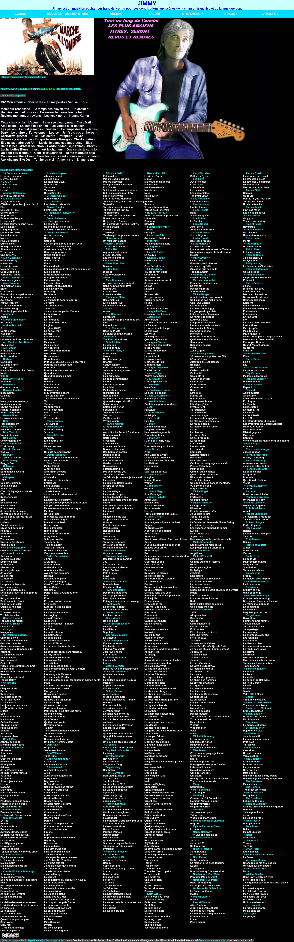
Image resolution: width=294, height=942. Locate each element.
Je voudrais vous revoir (158, 280)
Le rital (4, 784)
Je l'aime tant (110, 888)
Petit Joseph (151, 812)
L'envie (148, 511)
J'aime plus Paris (253, 812)
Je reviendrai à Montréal (257, 516)
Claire (106, 871)
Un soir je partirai (10, 930)
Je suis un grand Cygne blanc (161, 649)
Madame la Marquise (255, 376)
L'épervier (150, 218)
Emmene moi (152, 601)
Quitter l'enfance (154, 834)
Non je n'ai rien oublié (13, 589)
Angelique (196, 553)
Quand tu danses (154, 300)
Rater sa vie (34, 102)
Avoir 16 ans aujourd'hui (58, 775)
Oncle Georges (52, 702)
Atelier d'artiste (53, 567)
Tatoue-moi (196, 815)
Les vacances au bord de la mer (208, 528)
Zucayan (149, 891)
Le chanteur (51, 224)
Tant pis (247, 536)
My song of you (153, 919)
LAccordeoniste (112, 255)
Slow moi (5, 924)
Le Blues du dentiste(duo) (118, 787)
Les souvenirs (152, 733)
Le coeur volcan (153, 702)
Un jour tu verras (200, 803)
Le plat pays (151, 331)
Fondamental (8, 508)
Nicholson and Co (200, 460)
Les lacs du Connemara (204, 694)
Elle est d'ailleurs (253, 305)
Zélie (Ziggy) (197, 350)
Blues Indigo (151, 550)
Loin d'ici (195, 452)
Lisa (105, 513)
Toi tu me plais (152, 868)
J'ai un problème (154, 505)
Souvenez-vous (153, 857)
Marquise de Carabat (156, 756)
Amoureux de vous (55, 471)
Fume (47, 834)
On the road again (10, 407)
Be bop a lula (110, 620)
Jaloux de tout (152, 640)
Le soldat (108, 387)
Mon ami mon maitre (255, 657)
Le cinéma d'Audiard (202, 682)
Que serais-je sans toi (82, 149)
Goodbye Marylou (200, 567)
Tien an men (7, 539)
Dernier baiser (152, 908)
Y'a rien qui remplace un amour (121, 235)
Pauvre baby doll (113, 181)
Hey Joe (149, 421)
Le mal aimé (7, 840)
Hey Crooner (110, 758)
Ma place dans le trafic (116, 519)
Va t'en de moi (152, 885)
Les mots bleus (9, 736)
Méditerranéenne (154, 187)
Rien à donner (52, 384)
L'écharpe (109, 905)
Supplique (109, 632)
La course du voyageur (203, 418)
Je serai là (196, 651)
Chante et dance (199, 201)
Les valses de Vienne (115, 567)
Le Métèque (110, 629)
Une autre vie (8, 255)
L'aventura (109, 316)
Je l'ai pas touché (10, 699)
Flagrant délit (110, 817)
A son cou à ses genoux (158, 530)
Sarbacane (109, 536)
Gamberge (50, 291)
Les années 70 (52, 660)
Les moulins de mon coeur (205, 544)
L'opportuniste (152, 364)
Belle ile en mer (153, 902)
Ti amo (247, 843)
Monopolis (196, 333)
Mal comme (7, 719)
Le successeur (198, 696)
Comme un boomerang (256, 598)
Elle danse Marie (112, 587)
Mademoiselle (152, 750)
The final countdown (115, 339)
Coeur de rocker (153, 564)
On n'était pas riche (55, 705)
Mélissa (148, 758)
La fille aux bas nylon (156, 668)
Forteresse (196, 497)
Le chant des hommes (203, 680)
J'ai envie (108, 882)
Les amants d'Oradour (57, 657)
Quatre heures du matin (204, 474)
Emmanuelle (250, 314)
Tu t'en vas (6, 252)
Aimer (246, 547)
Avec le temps (198, 181)
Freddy (247, 575)
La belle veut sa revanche (205, 578)
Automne (149, 536)
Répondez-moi (111, 530)
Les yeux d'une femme (57, 505)
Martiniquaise (251, 719)
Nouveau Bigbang (154, 784)
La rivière (195, 674)
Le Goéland (109, 908)
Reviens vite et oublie (115, 609)
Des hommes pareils (115, 452)
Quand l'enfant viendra (256, 345)
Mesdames (50, 342)
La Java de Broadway (202, 665)
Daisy (3, 691)
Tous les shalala (9, 848)
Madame (5, 787)
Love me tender (112, 294)
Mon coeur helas (154, 767)
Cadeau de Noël (199, 370)
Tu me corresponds (114, 542)
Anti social (249, 837)
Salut (147, 468)
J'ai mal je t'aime (112, 885)
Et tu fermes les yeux (12, 218)
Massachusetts (252, 784)
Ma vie (4, 238)
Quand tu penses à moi (57, 376)
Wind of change (252, 592)
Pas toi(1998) (151, 294)
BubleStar (150, 905)
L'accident (50, 877)
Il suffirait (248, 671)
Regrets (194, 823)
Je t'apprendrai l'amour (13, 772)
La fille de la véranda (156, 671)
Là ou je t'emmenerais (116, 378)
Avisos (148, 542)
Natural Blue (197, 787)
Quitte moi (249, 347)
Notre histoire (52, 359)
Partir (147, 806)
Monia (246, 240)
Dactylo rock (51, 817)
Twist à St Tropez (54, 547)
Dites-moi (195, 508)
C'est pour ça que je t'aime (118, 868)
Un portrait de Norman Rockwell (121, 224)
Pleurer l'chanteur (200, 466)
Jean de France (53, 618)
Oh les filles (7, 345)
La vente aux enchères (116, 713)
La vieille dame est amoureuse (60, 142)
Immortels (6, 263)
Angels (247, 511)
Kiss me (5, 474)
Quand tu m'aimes (10, 606)
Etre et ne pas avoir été (203, 632)
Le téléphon (197, 868)
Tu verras (49, 190)
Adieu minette (251, 392)
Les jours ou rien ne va (13, 705)
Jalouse (4, 767)
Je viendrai (6, 778)
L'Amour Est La (199, 319)
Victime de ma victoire (203, 817)
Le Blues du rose (253, 817)
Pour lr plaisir (111, 834)
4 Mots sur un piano (155, 271)
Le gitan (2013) (52, 328)
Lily (245, 364)
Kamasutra (196, 575)
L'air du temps (111, 376)
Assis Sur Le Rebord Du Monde (121, 432)
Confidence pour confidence (160, 404)
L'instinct (51, 129)
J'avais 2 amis (52, 491)
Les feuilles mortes (155, 426)
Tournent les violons (156, 308)
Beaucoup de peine (55, 578)
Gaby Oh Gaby (8, 260)
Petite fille (6, 663)
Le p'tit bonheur (112, 347)
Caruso (107, 356)
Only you (248, 218)
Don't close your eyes (157, 896)
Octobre (107, 522)
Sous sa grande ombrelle (158, 854)
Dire (2, 499)
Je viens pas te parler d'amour (61, 311)
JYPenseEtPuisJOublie (13, 832)
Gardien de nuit (112, 463)
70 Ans (48, 559)
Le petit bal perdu (10, 457)
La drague (109, 753)
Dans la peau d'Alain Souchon (22, 146)
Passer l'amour (199, 713)
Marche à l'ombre (253, 429)
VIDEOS (229, 13)
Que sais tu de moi (11, 806)
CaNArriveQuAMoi (14, 136)
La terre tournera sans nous (16, 224)
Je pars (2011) (198, 843)
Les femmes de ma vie (13, 916)
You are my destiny (254, 221)
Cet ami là (50, 589)
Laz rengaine (250, 637)
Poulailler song (9, 308)
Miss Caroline (52, 922)
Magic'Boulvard (112, 570)
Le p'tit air (196, 285)
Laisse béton (250, 407)
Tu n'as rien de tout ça (116, 209)
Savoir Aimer (110, 404)
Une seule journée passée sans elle (210, 539)
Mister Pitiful (51, 466)
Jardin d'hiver (111, 781)
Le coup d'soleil (252, 471)
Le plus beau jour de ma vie (16, 516)
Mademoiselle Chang (202, 328)
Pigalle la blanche (10, 409)
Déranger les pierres (156, 573)
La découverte (52, 314)
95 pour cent (110, 626)
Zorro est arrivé (112, 801)
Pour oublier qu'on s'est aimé (207, 871)
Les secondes (52, 336)
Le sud (194, 865)
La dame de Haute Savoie (118, 483)
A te (2, 328)
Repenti (247, 387)
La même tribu (52, 891)
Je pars (194, 840)
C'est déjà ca (7, 291)
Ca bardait (50, 761)
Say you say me (199, 215)
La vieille (248, 677)
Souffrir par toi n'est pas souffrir (163, 848)
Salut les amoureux (155, 471)
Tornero (148, 229)
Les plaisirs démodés (12, 584)
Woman (148, 483)
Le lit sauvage (8, 910)
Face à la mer (8, 505)
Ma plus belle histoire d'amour (17, 370)
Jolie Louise (51, 423)
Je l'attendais (198, 409)
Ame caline (8, 125)
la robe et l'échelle (113, 485)
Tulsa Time (50, 756)
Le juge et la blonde (155, 705)
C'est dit (5, 494)
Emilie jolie (150, 598)
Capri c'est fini (111, 865)
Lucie (193, 919)
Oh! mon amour (9, 725)
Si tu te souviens (10, 249)
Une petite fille (52, 193)
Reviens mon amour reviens (21, 115)
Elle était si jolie (9, 209)
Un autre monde (252, 753)
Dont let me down (253, 764)
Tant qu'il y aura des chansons (62, 730)
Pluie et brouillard (54, 522)
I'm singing (50, 615)
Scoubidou (249, 567)
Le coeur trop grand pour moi (161, 699)
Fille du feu (150, 612)
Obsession (150, 787)
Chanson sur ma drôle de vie (260, 862)
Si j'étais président (113, 685)
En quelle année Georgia (52, 139)
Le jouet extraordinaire (13, 837)
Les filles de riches (201, 741)
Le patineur (151, 711)
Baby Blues (50, 778)
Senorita (5, 730)
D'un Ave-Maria (199, 916)
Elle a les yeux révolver (203, 263)
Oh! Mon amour (12, 102)
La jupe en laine (153, 677)
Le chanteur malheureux (14, 834)
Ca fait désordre (53, 784)
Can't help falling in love (117, 285)
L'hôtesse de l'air (154, 361)
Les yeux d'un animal (202, 702)
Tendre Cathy (8, 680)
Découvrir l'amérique (255, 294)
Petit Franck (110, 573)
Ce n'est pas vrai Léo (12, 877)
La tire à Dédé (251, 415)
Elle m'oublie (151, 502)
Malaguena (6, 632)
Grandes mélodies (11, 643)
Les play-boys (152, 359)
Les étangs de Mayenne (57, 674)
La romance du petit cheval (160, 688)
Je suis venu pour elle (157, 916)
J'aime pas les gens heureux (60, 857)
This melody (151, 865)
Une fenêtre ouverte (254, 235)
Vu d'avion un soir (200, 485)
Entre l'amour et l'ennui (57, 274)
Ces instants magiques (116, 812)
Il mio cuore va (251, 584)
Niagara (148, 778)
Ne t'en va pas (8, 657)
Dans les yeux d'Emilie (157, 457)
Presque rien (110, 528)
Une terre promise (113, 218)
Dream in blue (111, 584)
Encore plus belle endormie (16, 885)
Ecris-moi (248, 302)
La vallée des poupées (203, 677)
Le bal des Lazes (200, 584)
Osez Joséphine (9, 271)
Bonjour (107, 862)
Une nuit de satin (200, 711)
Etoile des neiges (253, 711)
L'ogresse (249, 654)
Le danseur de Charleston (258, 266)
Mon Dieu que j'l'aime (255, 893)
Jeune (246, 815)
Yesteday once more (156, 927)
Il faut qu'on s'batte (114, 649)
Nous (147, 193)
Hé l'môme (50, 294)
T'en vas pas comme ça (204, 834)
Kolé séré (248, 280)
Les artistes (51, 663)
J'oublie (149, 657)
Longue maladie (199, 454)
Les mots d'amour (113, 257)
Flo (245, 319)
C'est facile (50, 792)
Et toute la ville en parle (57, 606)
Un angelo (150, 232)
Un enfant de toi (252, 246)
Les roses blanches (11, 418)
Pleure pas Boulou (254, 342)
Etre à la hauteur (112, 302)
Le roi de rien (198, 440)
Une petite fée (152, 877)
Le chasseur (197, 432)
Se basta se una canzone (117, 333)
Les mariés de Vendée (57, 677)
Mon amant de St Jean (256, 187)
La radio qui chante (254, 908)
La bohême (6, 575)
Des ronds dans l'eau (115, 592)
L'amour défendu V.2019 (117, 893)
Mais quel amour (10, 795)
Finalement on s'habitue (58, 285)
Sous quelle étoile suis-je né (206, 604)
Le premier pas (199, 739)
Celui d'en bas (8, 485)
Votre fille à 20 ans (253, 694)
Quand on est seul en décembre (121, 398)
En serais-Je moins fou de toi (61, 112)
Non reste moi (8, 660)
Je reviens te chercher (116, 708)
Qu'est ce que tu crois (157, 832)
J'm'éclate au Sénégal (115, 246)
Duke (34, 136)
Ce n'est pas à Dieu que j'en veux (63, 243)
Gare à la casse (153, 623)
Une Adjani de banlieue (203, 747)
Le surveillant (198, 699)
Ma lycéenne (250, 260)
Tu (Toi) (247, 846)
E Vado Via (50, 609)
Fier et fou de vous (254, 879)
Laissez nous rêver (114, 826)
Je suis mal (151, 646)
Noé (146, 781)
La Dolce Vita (8, 702)
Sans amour (51, 387)
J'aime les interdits (55, 854)
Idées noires (7, 392)
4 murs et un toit (9, 387)
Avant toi (5, 488)
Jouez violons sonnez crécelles (162, 660)
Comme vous (198, 387)
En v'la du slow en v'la (203, 511)
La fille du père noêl (155, 350)
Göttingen (6, 361)
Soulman (5, 381)
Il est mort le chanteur (47, 149)
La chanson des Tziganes (59, 623)
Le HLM (247, 418)
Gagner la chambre (155, 620)
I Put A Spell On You (156, 381)
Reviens (48, 381)
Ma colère (48, 136)
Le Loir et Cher (199, 435)
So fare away (197, 846)
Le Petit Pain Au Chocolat (159, 460)
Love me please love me (204, 598)
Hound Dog (109, 288)
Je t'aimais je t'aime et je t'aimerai (122, 477)
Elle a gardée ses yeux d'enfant (208, 764)
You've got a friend (155, 376)
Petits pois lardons (155, 815)
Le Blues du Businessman (15, 815)
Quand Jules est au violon (118, 736)
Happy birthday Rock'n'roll (59, 837)
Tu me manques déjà (80, 152)
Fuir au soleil (197, 398)
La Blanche (249, 404)
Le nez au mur (52, 331)
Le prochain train (154, 716)
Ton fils (148, 305)
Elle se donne (52, 271)
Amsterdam (151, 319)
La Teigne (248, 412)
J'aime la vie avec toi (12, 646)
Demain (247, 193)
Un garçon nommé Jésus (58, 741)
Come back (50, 812)
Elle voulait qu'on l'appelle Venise (163, 595)
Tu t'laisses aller (9, 615)
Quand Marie (51, 373)
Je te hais (5, 775)
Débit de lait (7, 626)
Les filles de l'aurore (255, 891)
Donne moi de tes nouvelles (160, 587)
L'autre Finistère (199, 207)
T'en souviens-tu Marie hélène (61, 398)
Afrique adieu (198, 615)
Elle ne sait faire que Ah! (18, 142)
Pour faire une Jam (11, 604)
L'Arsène (149, 353)
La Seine (248, 857)
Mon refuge (151, 770)
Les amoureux (152, 719)
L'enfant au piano (253, 643)
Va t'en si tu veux (154, 888)
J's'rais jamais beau (11, 781)
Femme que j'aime (154, 398)
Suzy (4, 132)
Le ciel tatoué (152, 696)
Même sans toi (251, 910)
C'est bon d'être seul (56, 789)
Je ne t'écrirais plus (11, 770)
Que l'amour (51, 719)
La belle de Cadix (200, 246)
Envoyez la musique (55, 277)
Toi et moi (6, 609)
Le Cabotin (6, 581)
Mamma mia (151, 184)
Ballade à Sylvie (199, 176)
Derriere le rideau (154, 575)
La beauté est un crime (256, 739)
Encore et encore (113, 460)
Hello (193, 212)
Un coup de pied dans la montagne (210, 483)
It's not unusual (252, 832)
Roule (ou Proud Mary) (57, 533)
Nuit (146, 291)
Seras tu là (196, 342)
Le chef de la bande (114, 606)
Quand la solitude (54, 716)
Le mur (107, 381)
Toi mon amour (199, 271)
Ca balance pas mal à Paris (206, 300)
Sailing (247, 542)
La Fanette (150, 325)
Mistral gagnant (252, 432)
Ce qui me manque (55, 581)
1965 (193, 612)
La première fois (199, 671)
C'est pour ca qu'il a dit (57, 249)
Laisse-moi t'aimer (201, 767)
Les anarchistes (199, 193)
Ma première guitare (254, 561)
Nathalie (108, 730)
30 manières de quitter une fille (208, 356)
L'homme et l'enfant (55, 764)
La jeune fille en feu (34, 125)
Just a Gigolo (198, 235)
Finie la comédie (53, 288)
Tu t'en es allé (152, 874)
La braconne (250, 632)
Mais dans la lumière (202, 770)
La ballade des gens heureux (119, 680)
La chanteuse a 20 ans (256, 635)
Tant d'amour (152, 860)
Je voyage (6, 573)
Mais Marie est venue (12, 792)
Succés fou (6, 733)
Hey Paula (249, 226)
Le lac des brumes (113, 910)
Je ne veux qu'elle (200, 266)
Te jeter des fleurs (113, 412)
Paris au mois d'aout (84, 156)
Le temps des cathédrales (205, 885)
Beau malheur (111, 300)
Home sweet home (201, 401)
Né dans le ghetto (10, 404)
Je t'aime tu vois (53, 305)
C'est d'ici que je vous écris (16, 491)
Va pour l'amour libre (156, 207)
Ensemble (6, 322)
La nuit (4, 190)
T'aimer (4, 868)
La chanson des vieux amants (161, 322)
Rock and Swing (53, 429)
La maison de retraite (202, 525)
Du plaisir (49, 747)
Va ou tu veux (52, 407)
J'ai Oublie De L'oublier (57, 860)
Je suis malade (252, 623)
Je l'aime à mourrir (114, 474)
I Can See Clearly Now (157, 440)
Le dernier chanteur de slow (60, 646)
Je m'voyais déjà (10, 570)
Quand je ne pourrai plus (14, 919)
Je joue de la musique (13, 511)
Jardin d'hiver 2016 (114, 784)
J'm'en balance (111, 891)
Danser (148, 570)
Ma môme (150, 387)
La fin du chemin (200, 423)
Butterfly (49, 437)
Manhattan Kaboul (253, 426)
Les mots (195, 829)
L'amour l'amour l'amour (204, 801)
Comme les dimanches (57, 480)
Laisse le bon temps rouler (59, 888)
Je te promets (152, 508)
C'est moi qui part (10, 758)
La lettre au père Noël (255, 176)
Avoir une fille (251, 550)
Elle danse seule (112, 643)
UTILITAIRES (191, 13)
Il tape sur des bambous (257, 277)
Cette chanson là (13, 122)
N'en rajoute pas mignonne (59, 516)
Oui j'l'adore (250, 232)
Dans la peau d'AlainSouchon (61, 592)
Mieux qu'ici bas (153, 260)
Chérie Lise (196, 381)
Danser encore (8, 497)
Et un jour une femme (115, 367)
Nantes (4, 373)
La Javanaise (250, 609)
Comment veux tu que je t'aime (208, 913)
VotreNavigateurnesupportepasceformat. (47, 81)
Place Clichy (151, 817)
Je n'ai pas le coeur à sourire (60, 300)
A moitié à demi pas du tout (206, 297)
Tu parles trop (111, 212)
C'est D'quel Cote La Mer (58, 584)
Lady (47, 497)
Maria (246, 871)
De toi (106, 677)
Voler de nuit (7, 544)
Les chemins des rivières (158, 722)
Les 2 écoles (197, 691)
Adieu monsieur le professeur (161, 215)
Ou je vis (248, 195)
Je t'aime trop (52, 868)
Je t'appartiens (111, 711)
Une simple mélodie (201, 606)
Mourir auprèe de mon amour (61, 457)
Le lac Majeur (198, 792)
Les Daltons (151, 463)
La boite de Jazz (199, 519)
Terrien (148, 862)
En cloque (249, 401)
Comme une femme (114, 446)
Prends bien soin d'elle (13, 803)
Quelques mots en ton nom (160, 829)
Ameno (107, 311)
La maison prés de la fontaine (207, 862)
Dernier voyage (199, 277)
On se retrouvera (113, 553)
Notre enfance (52, 696)
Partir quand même (114, 598)
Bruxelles (195, 367)
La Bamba (196, 221)
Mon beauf (249, 435)
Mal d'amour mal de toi (13, 865)
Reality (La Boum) (253, 457)
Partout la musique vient (158, 809)
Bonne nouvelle (112, 435)
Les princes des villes (202, 322)
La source (150, 255)
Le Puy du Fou (52, 654)
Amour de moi (52, 564)
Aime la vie (65, 159)
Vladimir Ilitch (198, 727)
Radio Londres (8, 356)
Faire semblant (52, 280)
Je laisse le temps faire (116, 370)
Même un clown (53, 446)
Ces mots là (197, 376)
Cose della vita (111, 331)
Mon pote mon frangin (57, 350)
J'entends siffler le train (256, 466)
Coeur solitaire (52, 809)
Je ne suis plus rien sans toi (60, 494)
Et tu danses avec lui (12, 471)
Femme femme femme (256, 620)
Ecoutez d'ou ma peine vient (16, 294)
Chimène (248, 446)
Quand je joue (152, 820)
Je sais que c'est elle (156, 643)
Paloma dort (110, 176)
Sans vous (6, 922)
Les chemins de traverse (117, 505)
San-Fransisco (198, 291)
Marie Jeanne (198, 708)
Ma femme (6, 789)
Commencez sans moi (116, 815)
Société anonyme (113, 195)
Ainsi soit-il (196, 226)
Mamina (194, 899)
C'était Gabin (51, 587)
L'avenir (34, 122)
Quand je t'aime (53, 713)
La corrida (109, 480)
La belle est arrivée (155, 665)
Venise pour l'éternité (156, 209)
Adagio (4, 316)
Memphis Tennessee (15, 109)
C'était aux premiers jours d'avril (19, 204)
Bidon (3, 288)
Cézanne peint (198, 305)
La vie (193, 429)
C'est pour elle (251, 291)
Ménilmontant (251, 184)
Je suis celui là (251, 736)
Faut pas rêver (251, 209)
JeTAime (195, 573)
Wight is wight (198, 488)
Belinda (4, 823)
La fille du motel (53, 885)
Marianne (195, 457)
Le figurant (196, 685)
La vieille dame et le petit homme (19, 905)
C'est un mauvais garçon (257, 398)
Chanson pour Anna (55, 252)
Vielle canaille (111, 226)
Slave (106, 575)
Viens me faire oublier (56, 553)
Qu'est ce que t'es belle (203, 269)
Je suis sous (51, 179)
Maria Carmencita (200, 331)
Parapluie (65, 136)
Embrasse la (250, 311)
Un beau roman (199, 499)
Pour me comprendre (202, 336)
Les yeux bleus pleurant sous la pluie (65, 502)
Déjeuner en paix (253, 730)
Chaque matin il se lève (57, 803)
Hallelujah (150, 415)
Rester (148, 837)
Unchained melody (254, 499)
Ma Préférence (152, 753)
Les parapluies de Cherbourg (207, 547)
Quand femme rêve (155, 823)
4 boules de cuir (53, 176)
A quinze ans (7, 874)
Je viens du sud (199, 657)
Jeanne (148, 913)
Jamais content (9, 302)
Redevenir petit (199, 744)
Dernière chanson (113, 449)
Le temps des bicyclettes (51, 109)
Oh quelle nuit (251, 564)
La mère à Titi (251, 409)
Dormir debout (111, 454)
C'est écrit (83, 122)
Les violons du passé (56, 688)
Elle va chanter (9, 212)
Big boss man (52, 781)
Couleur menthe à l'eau (17, 156)
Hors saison (110, 466)
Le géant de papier (155, 392)
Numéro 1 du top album (57, 699)
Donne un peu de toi (202, 761)
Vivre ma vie (51, 418)
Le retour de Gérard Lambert (259, 421)
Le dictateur (7, 908)
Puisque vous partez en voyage (121, 601)
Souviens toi (110, 409)
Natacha (149, 288)
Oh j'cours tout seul (254, 896)
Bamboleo (109, 770)
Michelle (108, 682)
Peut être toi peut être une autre (62, 711)
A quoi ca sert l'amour (116, 252)
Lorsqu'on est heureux (157, 314)
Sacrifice (108, 277)
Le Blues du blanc (54, 893)
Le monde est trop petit (57, 908)
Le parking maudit (54, 910)
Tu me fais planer (200, 480)
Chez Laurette (198, 384)
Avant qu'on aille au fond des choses (165, 539)
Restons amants (153, 840)
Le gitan (48, 325)
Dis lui (194, 758)
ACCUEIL (19, 13)
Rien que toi (51, 530)
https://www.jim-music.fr (240, 940)
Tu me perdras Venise (62, 102)
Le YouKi (248, 488)
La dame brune (9, 364)
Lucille (194, 530)
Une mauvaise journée (157, 432)
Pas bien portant (112, 615)
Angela (148, 525)
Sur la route (110, 654)
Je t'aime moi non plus (256, 604)
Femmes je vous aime (16, 139)
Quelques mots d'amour (204, 339)
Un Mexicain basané (114, 240)
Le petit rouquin (199, 437)
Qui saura (196, 775)
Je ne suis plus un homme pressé (209, 649)
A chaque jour (152, 519)
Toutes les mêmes (253, 570)
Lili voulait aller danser (67, 125)
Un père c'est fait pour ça (19, 112)
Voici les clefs (111, 688)
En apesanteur (8, 502)
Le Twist (49, 919)
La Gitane (49, 629)
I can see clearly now (58, 122)
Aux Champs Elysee (156, 454)
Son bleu (248, 437)
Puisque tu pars (153, 297)
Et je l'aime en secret (12, 857)
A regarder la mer (10, 201)
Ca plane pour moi (253, 370)
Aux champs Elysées (16, 159)
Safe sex (5, 536)
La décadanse (251, 606)
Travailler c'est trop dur (157, 871)
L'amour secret (53, 635)
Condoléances (111, 364)
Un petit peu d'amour (16, 152)
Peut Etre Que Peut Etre (257, 198)
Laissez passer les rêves (204, 314)
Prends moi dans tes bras (59, 370)
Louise (54, 132)
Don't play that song (12, 195)
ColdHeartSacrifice (114, 274)
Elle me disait (52, 266)
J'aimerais (50, 297)
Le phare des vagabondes (159, 713)
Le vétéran (196, 705)
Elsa (89, 142)
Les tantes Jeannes (114, 727)
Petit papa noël (251, 823)
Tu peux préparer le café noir (119, 215)
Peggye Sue (7, 463)
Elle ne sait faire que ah (256, 308)
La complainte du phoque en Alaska (65, 879)
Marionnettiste (251, 333)
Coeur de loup (251, 271)
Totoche (48, 404)
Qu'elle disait (7, 243)
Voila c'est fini (251, 756)
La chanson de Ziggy (202, 308)
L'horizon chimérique (156, 741)
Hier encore (7, 567)
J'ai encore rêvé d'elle (157, 238)
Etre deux (195, 392)
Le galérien (109, 345)
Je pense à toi (198, 412)
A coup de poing (53, 235)
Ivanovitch (150, 632)
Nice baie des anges (55, 519)
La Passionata (111, 761)
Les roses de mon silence (118, 747)
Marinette (49, 339)
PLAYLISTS (268, 13)
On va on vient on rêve (157, 798)
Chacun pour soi (53, 801)
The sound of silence (255, 705)
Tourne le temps (53, 736)
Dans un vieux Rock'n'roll (258, 877)
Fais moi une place (155, 606)
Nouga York (51, 184)
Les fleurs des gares (156, 727)
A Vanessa (6, 753)
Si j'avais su (51, 390)
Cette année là (8, 826)
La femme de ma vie (12, 654)
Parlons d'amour (112, 832)
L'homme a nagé (154, 739)
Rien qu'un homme (11, 246)
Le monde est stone (254, 725)
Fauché (48, 832)
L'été (3, 398)
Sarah (246, 691)
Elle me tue (6, 761)
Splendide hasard (200, 345)
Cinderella (50, 477)
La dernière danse (200, 663)
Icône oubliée (52, 846)
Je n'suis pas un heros (78, 132)
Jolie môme (197, 187)
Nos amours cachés (55, 694)
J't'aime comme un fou (256, 519)
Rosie (106, 533)
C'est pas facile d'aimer (57, 246)
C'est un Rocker (53, 798)
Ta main (48, 727)
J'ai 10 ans (6, 300)
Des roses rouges (200, 240)
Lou (2, 713)
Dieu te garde (51, 260)
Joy (105, 561)
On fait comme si (10, 525)
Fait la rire (109, 879)
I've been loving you (114, 471)
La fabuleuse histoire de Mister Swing (212, 522)
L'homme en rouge (201, 587)
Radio (193, 601)
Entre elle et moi (9, 891)
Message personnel (114, 595)
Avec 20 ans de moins (56, 573)
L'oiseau (5, 522)
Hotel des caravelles (156, 629)
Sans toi (248, 350)
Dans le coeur (52, 257)
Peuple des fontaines (115, 525)
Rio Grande (109, 187)
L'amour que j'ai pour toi (58, 499)
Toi (83, 102)
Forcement (150, 615)
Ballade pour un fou (155, 547)
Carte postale (110, 437)
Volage (107, 229)
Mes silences (51, 345)
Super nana (197, 536)
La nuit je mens (30, 129)
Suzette (48, 432)
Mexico (194, 255)
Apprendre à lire (153, 528)
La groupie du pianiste (203, 311)
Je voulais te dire (200, 513)
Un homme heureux (254, 902)
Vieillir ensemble (53, 409)
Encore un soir (152, 277)
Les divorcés (197, 446)
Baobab (48, 575)
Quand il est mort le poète (118, 733)
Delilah (247, 829)
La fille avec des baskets (204, 421)
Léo (46, 649)
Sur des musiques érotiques (119, 843)
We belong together (254, 505)
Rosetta (4, 674)
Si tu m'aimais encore (56, 392)
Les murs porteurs (113, 384)
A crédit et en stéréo (56, 770)
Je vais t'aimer (198, 654)
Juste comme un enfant (158, 663)
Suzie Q (48, 215)
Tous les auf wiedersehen (258, 663)
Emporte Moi (7, 215)
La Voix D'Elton (53, 643)
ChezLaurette (83, 139)
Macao (194, 893)
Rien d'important (53, 528)
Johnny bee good (10, 741)
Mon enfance (51, 347)
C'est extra (196, 184)
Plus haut (248, 741)
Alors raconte (111, 694)
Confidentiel (151, 274)
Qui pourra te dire (200, 772)
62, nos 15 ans (198, 359)
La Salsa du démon (201, 891)
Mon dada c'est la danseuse (259, 660)
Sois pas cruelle (53, 539)
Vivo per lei (6, 333)
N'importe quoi (111, 392)
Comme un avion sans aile (15, 550)
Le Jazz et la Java (54, 181)
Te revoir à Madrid (54, 733)
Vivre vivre (109, 578)
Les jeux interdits (154, 429)
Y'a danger (109, 232)
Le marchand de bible (56, 905)
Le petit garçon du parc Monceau (63, 651)
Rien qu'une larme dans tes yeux (209, 778)
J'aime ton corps (154, 637)
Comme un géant (10, 280)
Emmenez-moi (8, 561)
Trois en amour (53, 544)
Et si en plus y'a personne (15, 297)
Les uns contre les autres (205, 325)
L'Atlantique (250, 325)
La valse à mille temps (157, 328)
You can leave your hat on (159, 446)
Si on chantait (152, 846)
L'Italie (4, 711)
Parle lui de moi (9, 727)
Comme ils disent (10, 559)
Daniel (194, 390)
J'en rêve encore (112, 651)
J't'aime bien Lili (252, 257)
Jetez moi (49, 308)
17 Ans (4, 820)
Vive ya (4, 452)
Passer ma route (199, 288)
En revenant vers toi (55, 829)
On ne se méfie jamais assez (160, 792)
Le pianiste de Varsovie (116, 716)
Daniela (48, 820)
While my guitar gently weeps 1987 (263, 778)
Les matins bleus (10, 232)
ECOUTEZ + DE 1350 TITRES (67, 13)
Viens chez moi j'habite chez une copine (266, 440)
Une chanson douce (114, 798)
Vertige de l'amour (10, 274)
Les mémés (109, 660)
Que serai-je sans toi (156, 339)
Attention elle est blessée (205, 361)
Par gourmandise (10, 598)
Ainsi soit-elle (52, 468)
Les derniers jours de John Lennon (64, 668)
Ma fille (247, 688)
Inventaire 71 (197, 407)
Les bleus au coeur (254, 212)
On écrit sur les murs (56, 460)
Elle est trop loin (53, 440)
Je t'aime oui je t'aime (12, 893)
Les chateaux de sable (57, 204)
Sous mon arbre (153, 851)
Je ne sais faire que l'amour (60, 865)
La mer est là (7, 221)
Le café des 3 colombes (257, 181)
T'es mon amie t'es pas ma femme (210, 716)
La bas (148, 285)
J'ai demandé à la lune (157, 243)
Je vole (194, 660)
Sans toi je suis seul (51, 156)
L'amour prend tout (155, 685)
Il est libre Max (111, 854)
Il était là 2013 (198, 637)
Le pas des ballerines (115, 497)
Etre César (50, 604)
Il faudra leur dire (113, 468)
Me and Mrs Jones (11, 429)
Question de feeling (254, 480)
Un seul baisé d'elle (55, 550)
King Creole (110, 291)
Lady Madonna (251, 767)
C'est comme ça (112, 359)
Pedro (147, 198)
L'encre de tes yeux (114, 494)
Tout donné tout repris (203, 781)
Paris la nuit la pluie (55, 708)
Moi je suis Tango (113, 764)
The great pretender (254, 789)
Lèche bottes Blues (55, 896)
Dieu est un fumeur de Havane (260, 601)
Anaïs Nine (249, 395)
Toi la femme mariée (12, 620)
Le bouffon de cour (55, 322)
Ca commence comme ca (117, 809)
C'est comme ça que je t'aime (207, 753)
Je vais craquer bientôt (57, 871)
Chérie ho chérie (53, 806)
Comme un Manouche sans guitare (263, 806)
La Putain (248, 674)
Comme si (6, 468)
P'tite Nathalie (111, 837)
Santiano (149, 221)
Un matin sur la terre (115, 547)
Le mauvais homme (201, 688)
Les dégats (150, 725)
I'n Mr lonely (7, 446)
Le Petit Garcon (252, 682)
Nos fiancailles (198, 854)
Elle (2, 207)
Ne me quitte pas (154, 336)
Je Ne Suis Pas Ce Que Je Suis (208, 646)
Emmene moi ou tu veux (58, 826)
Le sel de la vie (111, 564)
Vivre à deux (51, 412)
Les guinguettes (9, 229)
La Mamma (6, 578)
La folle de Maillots (11, 896)
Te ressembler (111, 539)
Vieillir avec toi (111, 418)
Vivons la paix (111, 421)
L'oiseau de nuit (199, 595)
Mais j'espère (250, 328)
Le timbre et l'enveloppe (28, 132)
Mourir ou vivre (153, 190)
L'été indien (151, 466)
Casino (194, 620)
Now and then (251, 770)
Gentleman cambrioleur (158, 345)
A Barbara (50, 561)
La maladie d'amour (201, 668)
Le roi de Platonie (10, 913)
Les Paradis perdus (11, 708)
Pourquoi (49, 367)
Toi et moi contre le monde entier (19, 851)
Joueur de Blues (199, 516)
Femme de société (11, 812)
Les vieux (149, 333)
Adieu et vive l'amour (115, 860)
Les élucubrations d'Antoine (16, 339)
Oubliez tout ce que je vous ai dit (209, 463)
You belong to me (154, 435)
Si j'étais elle (151, 843)
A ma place (6, 350)
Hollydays (196, 570)
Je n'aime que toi (54, 862)
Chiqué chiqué (8, 688)
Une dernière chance (12, 542)
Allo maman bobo (10, 285)
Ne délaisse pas (53, 927)
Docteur (149, 584)
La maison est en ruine (203, 426)
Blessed (107, 271)
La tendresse (51, 319)
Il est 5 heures (152, 347)
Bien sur (49, 238)
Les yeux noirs (54, 115)
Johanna (5, 651)
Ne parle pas (51, 356)
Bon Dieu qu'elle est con (117, 775)
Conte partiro (8, 331)
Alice (47, 772)
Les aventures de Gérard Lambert (262, 423)
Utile (147, 882)
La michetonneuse (201, 581)
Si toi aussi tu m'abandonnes (120, 190)
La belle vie (249, 559)
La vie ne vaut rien (11, 305)
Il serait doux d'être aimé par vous (122, 820)
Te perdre (108, 204)
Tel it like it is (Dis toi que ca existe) (123, 201)
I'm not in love (8, 184)
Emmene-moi (85, 159)
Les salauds (197, 449)
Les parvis (8, 129)
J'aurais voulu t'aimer (202, 643)
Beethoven (196, 618)
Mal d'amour (7, 862)
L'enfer (48, 333)
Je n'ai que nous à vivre (14, 513)
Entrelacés (50, 483)
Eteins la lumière (10, 353)
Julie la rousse (251, 452)
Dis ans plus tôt (199, 626)
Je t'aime (49, 302)
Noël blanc (150, 249)
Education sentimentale (204, 283)
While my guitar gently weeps (260, 775)
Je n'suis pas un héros (57, 221)
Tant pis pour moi (54, 395)
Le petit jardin (152, 356)
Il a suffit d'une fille (55, 848)
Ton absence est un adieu (118, 207)
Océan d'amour (9, 722)
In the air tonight (252, 252)
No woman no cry (10, 440)
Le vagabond (7, 846)
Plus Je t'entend (9, 240)
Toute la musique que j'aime (160, 513)
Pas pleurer (151, 195)
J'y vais (107, 373)
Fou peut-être (152, 618)
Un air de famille (252, 204)
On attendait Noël (154, 789)
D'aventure (249, 618)
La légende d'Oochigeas (257, 533)
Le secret (49, 671)
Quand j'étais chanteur (203, 471)
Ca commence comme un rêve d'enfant (167, 556)
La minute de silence (202, 316)
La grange (249, 916)
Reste (47, 378)
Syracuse (108, 792)
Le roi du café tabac (254, 649)
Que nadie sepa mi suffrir (117, 401)
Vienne (4, 376)
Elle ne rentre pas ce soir (58, 823)
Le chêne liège (111, 491)
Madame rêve (8, 269)
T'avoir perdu (51, 542)
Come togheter (251, 761)
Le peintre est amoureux (257, 646)
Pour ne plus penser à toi (58, 364)
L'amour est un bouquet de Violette (210, 249)
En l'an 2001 (250, 316)
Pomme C (6, 530)
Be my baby (250, 795)
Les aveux (196, 443)
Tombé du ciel (44, 159)
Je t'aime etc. (152, 651)
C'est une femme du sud (14, 640)
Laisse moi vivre (112, 899)
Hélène (148, 626)
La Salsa (5, 395)
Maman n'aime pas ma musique (62, 508)
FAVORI (154, 13)
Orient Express (112, 829)
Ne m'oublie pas (199, 533)
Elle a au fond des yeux (157, 592)
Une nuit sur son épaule (257, 865)
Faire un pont (51, 485)
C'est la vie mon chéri (56, 795)
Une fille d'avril (153, 924)
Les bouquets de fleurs (57, 665)
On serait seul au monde (158, 795)
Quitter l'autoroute (54, 722)
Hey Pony (49, 840)
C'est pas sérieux (54, 474)
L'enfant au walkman (156, 708)
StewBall (149, 224)
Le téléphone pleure (11, 843)
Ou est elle (150, 801)
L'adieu (48, 626)
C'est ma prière (199, 756)
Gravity (148, 488)
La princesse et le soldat (117, 896)
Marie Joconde (8, 235)
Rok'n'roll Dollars (253, 899)
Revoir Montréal (53, 725)
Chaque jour (197, 494)
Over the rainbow (154, 266)
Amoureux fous (112, 806)
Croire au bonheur (54, 255)
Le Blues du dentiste (115, 789)
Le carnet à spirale (254, 888)
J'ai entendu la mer (11, 696)
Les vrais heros (53, 916)
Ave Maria (6, 556)
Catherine (49, 240)
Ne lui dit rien (51, 513)
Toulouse (49, 187)
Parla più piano (252, 525)
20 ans (247, 285)
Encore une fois (112, 705)
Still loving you (251, 589)
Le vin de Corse (153, 176)
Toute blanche (251, 665)
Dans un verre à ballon (256, 494)
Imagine (149, 477)
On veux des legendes (57, 930)
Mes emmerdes (9, 587)
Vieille (246, 483)
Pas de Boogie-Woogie (116, 179)
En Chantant (197, 629)
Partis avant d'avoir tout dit (258, 339)
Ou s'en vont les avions (158, 803)
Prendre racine (8, 533)
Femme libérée (52, 209)
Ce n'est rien (151, 559)
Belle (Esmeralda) (200, 882)
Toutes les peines (253, 201)
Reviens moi (51, 525)
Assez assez (151, 533)
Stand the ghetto (10, 412)
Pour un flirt (197, 468)
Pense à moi (110, 325)
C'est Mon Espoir (154, 561)
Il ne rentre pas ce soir (57, 851)
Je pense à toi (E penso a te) (16, 649)
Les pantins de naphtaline (118, 508)
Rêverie (148, 201)
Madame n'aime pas (114, 516)
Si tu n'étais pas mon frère (118, 193)
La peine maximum (11, 176)
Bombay (195, 364)
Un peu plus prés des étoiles (119, 741)
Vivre (79, 136)
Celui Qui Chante (200, 302)
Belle (3, 685)
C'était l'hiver (110, 443)
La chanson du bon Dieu (257, 322)
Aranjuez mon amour (255, 463)
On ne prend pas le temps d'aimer (262, 336)
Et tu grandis (7, 764)
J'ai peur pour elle (113, 823)
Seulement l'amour (55, 750)
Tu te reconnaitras (200, 719)
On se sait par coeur (12, 528)
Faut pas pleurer (53, 283)
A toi (147, 452)
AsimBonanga (152, 494)
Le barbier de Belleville (256, 680)
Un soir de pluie (9, 435)
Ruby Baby (50, 536)
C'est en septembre (114, 696)
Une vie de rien (153, 879)
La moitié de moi (53, 632)
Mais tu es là (250, 331)
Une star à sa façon (114, 544)
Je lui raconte (198, 851)
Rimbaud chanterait (201, 477)
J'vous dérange (53, 874)
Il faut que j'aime (199, 404)
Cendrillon (249, 750)
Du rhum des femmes (255, 716)
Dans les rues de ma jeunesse (120, 668)
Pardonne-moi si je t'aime (65, 146)
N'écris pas (150, 772)
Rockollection (152, 922)
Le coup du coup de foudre (59, 902)
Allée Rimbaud (198, 905)
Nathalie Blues (52, 198)
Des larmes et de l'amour (117, 559)
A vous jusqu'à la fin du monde (162, 544)
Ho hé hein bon (199, 860)
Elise (246, 356)
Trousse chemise (10, 612)
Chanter (107, 361)
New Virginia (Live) (155, 775)
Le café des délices (254, 179)
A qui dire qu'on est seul (204, 908)
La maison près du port (256, 578)
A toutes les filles (54, 570)
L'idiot (148, 179)
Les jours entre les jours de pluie (163, 730)
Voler (193, 730)
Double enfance (153, 589)
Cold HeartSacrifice (48, 152)
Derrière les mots (154, 910)
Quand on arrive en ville (58, 226)
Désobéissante (153, 581)
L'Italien (247, 685)
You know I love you (254, 699)
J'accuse (195, 640)
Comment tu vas (153, 567)
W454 (193, 733)
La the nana (197, 190)
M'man (48, 924)
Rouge (148, 302)
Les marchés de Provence (118, 725)
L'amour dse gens (154, 682)
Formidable (7, 564)
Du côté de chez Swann (57, 452)
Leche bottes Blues (14, 149)
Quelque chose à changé (117, 184)
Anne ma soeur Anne (202, 229)
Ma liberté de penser (115, 390)
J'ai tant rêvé (110, 778)
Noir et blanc (110, 395)
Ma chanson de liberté (157, 181)
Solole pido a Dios (113, 407)
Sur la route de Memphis (117, 198)
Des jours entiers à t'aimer (159, 578)
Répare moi (7, 668)
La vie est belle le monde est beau (122, 902)
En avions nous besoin (57, 601)
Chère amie (196, 260)
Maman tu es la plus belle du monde (211, 252)
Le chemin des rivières (157, 694)
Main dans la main (10, 716)
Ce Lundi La (197, 373)
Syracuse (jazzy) (112, 795)
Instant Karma (79, 115)
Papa (3, 798)
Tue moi (107, 415)
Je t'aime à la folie (253, 626)
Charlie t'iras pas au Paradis (119, 699)
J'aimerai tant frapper (56, 488)
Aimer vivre (151, 499)
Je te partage (250, 629)
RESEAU (116, 13)
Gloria (193, 564)
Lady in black (251, 851)
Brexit (91, 146)
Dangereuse (7, 694)
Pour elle (248, 477)
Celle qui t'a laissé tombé (58, 787)
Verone (247, 553)
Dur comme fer (111, 457)
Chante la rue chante (202, 910)
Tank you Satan (199, 195)
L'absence (50, 620)
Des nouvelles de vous (256, 297)
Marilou (48, 511)
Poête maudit (198, 922)
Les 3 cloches (111, 260)
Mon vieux (50, 353)
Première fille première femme (17, 665)
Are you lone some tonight (118, 283)
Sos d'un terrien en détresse (60, 229)
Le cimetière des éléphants (59, 899)
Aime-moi (5, 750)
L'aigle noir (6, 367)
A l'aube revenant (113, 426)
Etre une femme (199, 635)
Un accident (81, 109)
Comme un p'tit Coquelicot (205, 798)
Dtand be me (250, 772)
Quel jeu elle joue (154, 826)
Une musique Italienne (57, 739)
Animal (107, 429)
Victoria (194, 725)
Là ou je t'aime (52, 637)
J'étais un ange (199, 415)
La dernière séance (55, 882)
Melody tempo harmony (14, 401)
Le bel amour (8, 226)
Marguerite (249, 474)
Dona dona (6, 829)
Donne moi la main (254, 300)
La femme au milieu (114, 305)
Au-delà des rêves (113, 674)
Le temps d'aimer (154, 736)
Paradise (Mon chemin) (203, 877)
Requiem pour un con (255, 612)
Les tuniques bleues (56, 913)
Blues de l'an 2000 (253, 288)
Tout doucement (9, 423)
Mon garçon (51, 691)
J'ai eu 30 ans (152, 635)
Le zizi (246, 361)
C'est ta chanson (200, 378)
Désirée (107, 702)
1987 (3, 480)
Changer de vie (9, 637)
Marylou (48, 443)
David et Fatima (252, 381)
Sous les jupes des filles (14, 311)
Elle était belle (111, 877)
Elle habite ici (111, 646)
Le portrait (6, 519)
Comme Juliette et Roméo (205, 561)
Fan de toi (196, 395)
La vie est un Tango (155, 691)
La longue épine (153, 680)
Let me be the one (253, 801)
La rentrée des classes (57, 640)
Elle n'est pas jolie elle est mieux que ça (67, 269)
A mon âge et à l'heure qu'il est (162, 522)
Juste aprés (151, 283)
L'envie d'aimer (9, 179)
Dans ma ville (111, 874)
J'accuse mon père (201, 812)
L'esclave (248, 651)
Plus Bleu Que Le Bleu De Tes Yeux (64, 361)
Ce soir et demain (10, 483)
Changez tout (198, 505)
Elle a (47, 263)
